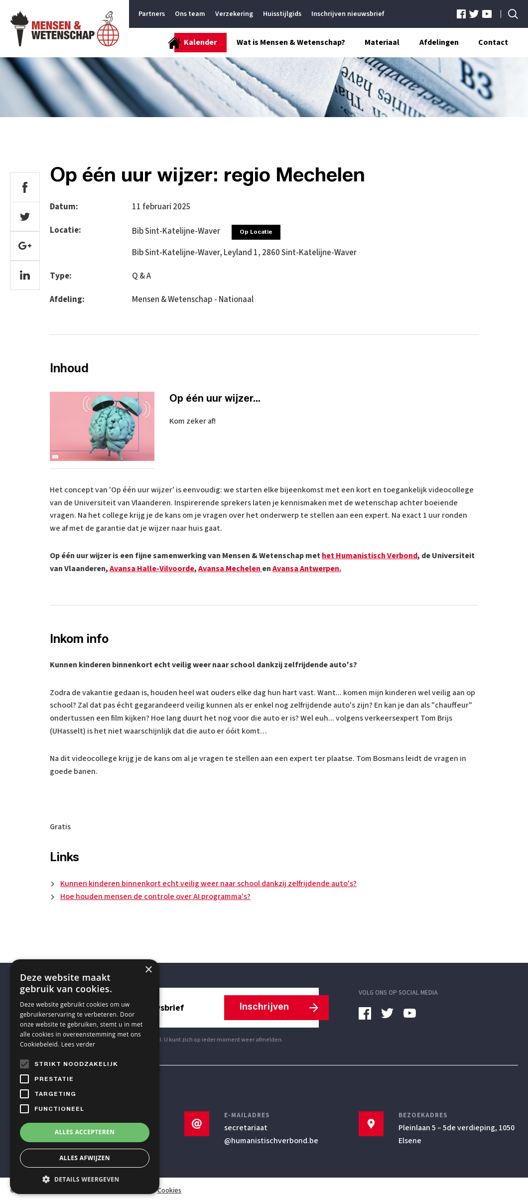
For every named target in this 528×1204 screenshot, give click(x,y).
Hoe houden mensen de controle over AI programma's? (155, 897)
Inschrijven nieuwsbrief (347, 14)
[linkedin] (25, 276)
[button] (84, 1179)
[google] (25, 247)
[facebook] (462, 14)
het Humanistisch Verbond (369, 556)
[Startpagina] (159, 43)
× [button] (148, 970)
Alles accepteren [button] (85, 1132)
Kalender (199, 42)
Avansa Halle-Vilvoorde (152, 569)
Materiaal (381, 42)
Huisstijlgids (282, 14)
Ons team (190, 14)
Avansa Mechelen (230, 569)
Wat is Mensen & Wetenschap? (290, 42)
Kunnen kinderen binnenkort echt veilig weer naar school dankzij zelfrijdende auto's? (208, 884)
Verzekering (234, 14)
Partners (151, 14)
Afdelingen (438, 42)
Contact (493, 42)
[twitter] (474, 14)
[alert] (84, 1076)
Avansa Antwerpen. (306, 569)
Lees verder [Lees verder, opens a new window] (78, 1044)
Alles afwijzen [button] (84, 1158)
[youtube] (487, 14)
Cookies (169, 1191)
